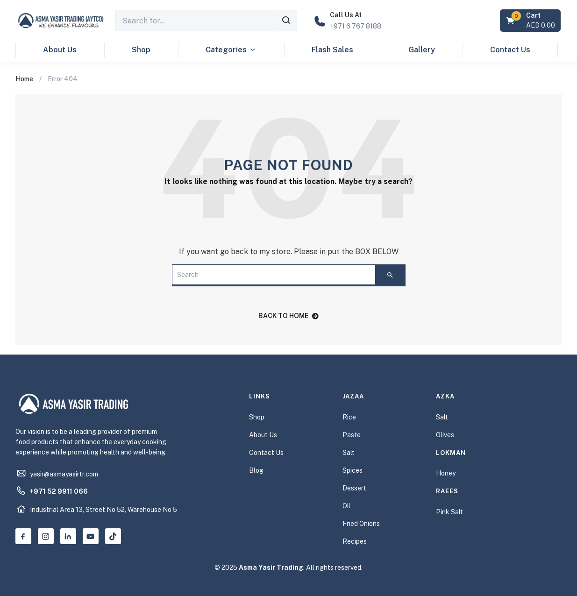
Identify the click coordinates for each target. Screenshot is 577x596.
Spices (352, 470)
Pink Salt (449, 512)
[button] (531, 20)
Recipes (354, 541)
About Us (60, 49)
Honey (446, 473)
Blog (256, 470)
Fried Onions (361, 523)
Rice (349, 417)
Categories (231, 50)
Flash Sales (332, 49)
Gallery (421, 49)
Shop (141, 49)
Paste (351, 435)
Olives (445, 435)
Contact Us (510, 49)
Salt (348, 452)
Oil (346, 506)
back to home (288, 315)
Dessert (354, 488)
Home (24, 79)
